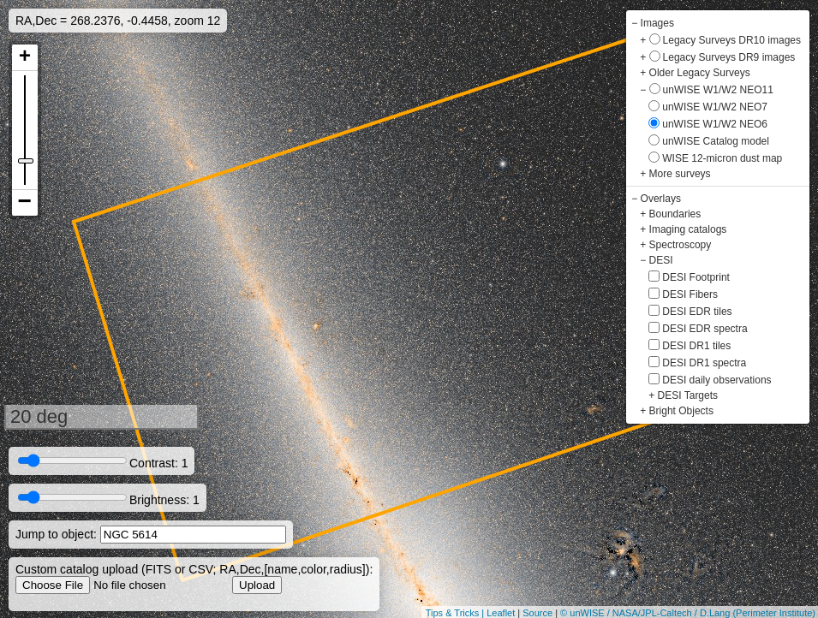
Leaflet (501, 613)
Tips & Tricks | (456, 613)
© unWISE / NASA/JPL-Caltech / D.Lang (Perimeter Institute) (687, 613)
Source (537, 613)
